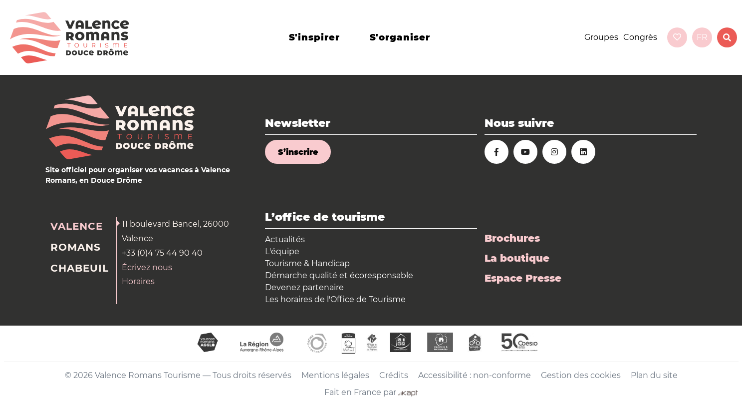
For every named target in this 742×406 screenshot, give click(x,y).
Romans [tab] (75, 247)
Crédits (393, 375)
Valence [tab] (76, 226)
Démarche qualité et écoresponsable (339, 275)
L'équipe (282, 251)
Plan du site (654, 375)
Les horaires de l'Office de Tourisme (335, 299)
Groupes (601, 37)
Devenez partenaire (304, 287)
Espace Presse (523, 278)
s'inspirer (314, 37)
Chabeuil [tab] (79, 268)
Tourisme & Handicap (307, 263)
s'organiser (400, 37)
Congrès (640, 37)
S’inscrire (298, 152)
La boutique (517, 258)
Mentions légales (335, 375)
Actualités (285, 239)
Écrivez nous (147, 267)
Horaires (138, 281)
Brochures (512, 238)
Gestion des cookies (581, 375)
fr (702, 37)
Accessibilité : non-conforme (474, 375)
